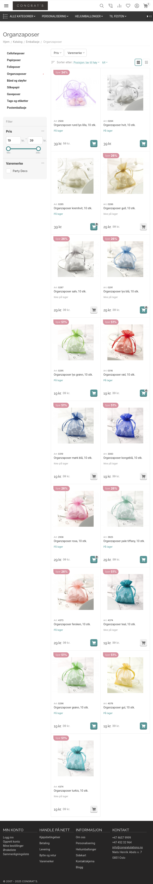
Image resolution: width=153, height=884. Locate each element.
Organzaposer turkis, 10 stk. (71, 790)
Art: (56, 121)
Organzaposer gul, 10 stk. (119, 707)
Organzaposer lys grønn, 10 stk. (73, 374)
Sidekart (81, 855)
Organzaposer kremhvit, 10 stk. (73, 208)
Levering (44, 849)
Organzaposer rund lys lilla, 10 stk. (75, 125)
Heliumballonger (86, 849)
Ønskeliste (9, 850)
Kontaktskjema (85, 861)
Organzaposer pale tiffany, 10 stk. (124, 541)
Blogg (79, 867)
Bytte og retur (47, 855)
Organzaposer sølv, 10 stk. (70, 291)
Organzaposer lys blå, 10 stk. (121, 291)
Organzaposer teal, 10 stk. (119, 624)
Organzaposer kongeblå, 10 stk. (122, 457)
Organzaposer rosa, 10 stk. (70, 541)
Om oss (80, 837)
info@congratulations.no (127, 847)
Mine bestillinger (13, 845)
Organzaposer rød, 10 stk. (119, 374)
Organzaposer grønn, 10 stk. (71, 707)
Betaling (44, 843)
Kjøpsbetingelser (49, 837)
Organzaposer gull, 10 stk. (119, 208)
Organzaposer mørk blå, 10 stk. (73, 457)
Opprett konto (11, 841)
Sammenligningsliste (16, 854)
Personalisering (85, 843)
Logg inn (8, 837)
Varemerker (46, 861)
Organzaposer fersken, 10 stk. (72, 624)
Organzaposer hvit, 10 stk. (119, 125)
